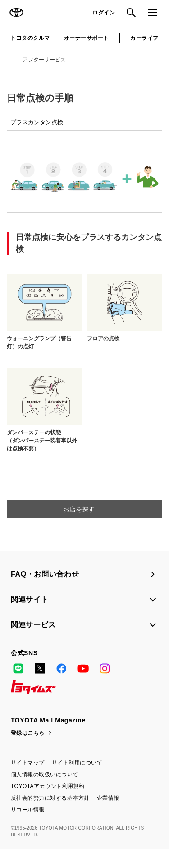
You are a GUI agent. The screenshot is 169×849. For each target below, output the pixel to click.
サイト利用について (77, 763)
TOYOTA (16, 13)
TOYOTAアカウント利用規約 (47, 786)
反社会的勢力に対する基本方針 (50, 798)
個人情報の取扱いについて (44, 774)
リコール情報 (28, 810)
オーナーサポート (86, 38)
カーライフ (144, 38)
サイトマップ (28, 763)
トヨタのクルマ (30, 38)
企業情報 (108, 798)
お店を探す (79, 509)
